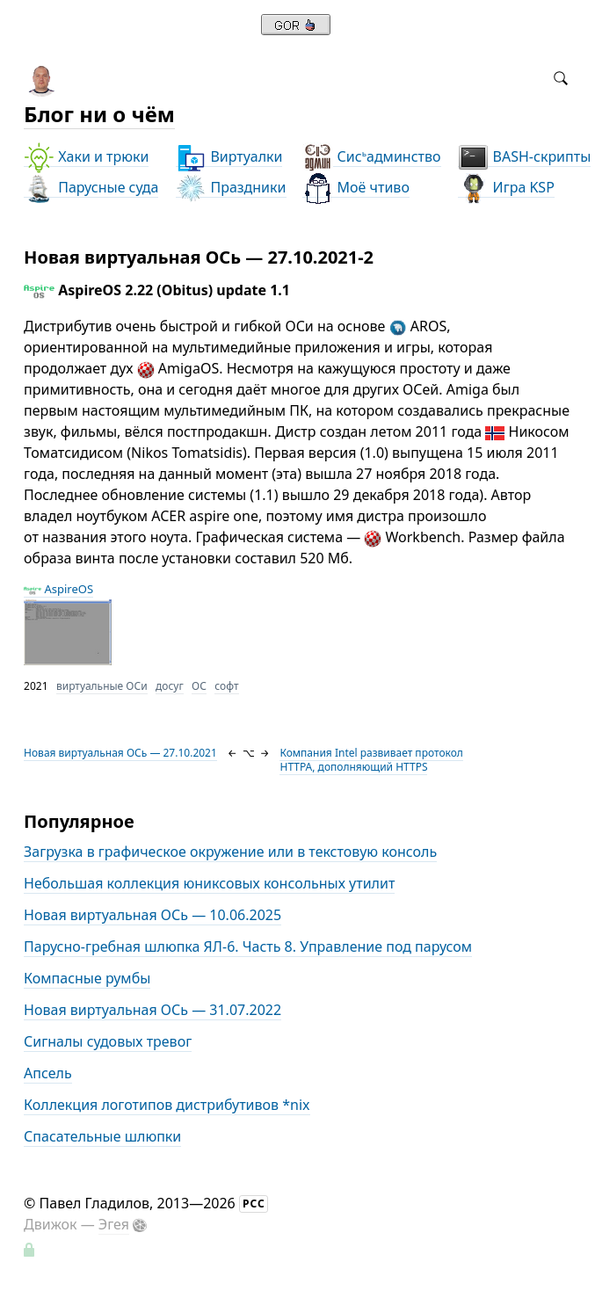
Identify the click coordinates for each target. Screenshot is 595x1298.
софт (226, 685)
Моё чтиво (355, 188)
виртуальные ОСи (102, 685)
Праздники (231, 188)
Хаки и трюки (86, 157)
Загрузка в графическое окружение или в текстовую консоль (230, 851)
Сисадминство (371, 157)
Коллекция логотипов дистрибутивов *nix (167, 1104)
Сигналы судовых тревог (108, 1041)
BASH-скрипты (524, 157)
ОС (199, 685)
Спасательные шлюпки (102, 1136)
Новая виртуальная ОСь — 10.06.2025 (152, 915)
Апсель (48, 1073)
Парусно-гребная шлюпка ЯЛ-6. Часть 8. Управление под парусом (248, 946)
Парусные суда (91, 188)
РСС (254, 1203)
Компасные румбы (87, 978)
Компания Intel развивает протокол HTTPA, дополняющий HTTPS (370, 759)
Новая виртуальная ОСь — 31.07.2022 (152, 1009)
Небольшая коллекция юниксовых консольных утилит (209, 883)
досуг (170, 685)
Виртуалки (229, 157)
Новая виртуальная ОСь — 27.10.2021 (120, 752)
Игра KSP (506, 188)
